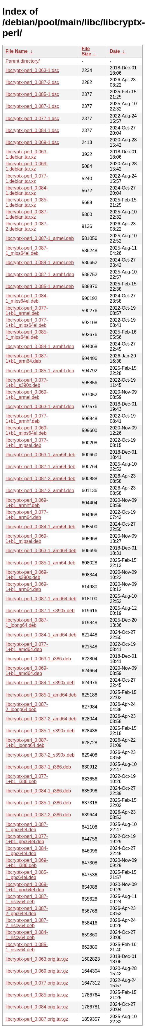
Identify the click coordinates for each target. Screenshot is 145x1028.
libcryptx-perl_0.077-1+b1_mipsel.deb (27, 443)
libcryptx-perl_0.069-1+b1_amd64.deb (27, 671)
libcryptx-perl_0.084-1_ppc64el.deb (27, 851)
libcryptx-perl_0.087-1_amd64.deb (41, 598)
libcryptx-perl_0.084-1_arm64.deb (40, 526)
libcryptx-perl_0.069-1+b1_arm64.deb (27, 587)
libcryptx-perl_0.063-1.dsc (32, 70)
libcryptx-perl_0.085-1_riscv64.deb (27, 947)
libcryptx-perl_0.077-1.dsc (32, 118)
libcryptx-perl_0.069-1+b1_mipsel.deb (27, 539)
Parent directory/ (23, 61)
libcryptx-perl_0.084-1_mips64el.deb (27, 298)
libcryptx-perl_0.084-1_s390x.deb (40, 682)
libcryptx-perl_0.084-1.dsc (32, 130)
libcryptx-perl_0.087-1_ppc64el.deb (27, 827)
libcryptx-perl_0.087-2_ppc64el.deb (27, 911)
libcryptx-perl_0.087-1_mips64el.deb (27, 250)
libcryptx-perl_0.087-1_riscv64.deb (27, 899)
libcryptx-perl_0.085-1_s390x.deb (40, 730)
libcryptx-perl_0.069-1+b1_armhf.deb (27, 503)
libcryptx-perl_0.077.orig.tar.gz (37, 982)
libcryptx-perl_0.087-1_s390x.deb (40, 610)
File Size (86, 51)
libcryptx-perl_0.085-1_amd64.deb (41, 694)
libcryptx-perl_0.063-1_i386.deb (38, 658)
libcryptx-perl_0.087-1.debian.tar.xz (27, 214)
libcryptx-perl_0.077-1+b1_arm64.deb (27, 515)
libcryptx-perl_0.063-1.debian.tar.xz (27, 154)
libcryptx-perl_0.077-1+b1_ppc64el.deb (27, 839)
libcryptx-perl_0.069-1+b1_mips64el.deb (27, 430)
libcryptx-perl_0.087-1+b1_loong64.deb (27, 743)
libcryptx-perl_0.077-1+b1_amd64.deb (27, 647)
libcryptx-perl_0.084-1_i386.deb (38, 790)
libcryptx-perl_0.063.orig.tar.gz (37, 959)
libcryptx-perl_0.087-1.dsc (32, 106)
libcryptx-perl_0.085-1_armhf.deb (40, 370)
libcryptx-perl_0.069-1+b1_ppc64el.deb (27, 887)
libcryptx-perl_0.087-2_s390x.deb (40, 754)
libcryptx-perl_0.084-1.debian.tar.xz (27, 190)
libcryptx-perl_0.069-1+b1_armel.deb (27, 395)
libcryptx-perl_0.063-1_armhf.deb (40, 406)
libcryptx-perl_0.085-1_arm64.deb (40, 562)
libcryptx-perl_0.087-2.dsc (32, 82)
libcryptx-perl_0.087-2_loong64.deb (27, 707)
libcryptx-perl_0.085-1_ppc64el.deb (27, 875)
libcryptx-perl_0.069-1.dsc (32, 142)
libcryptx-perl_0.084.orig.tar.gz (37, 1006)
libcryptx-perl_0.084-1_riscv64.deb (27, 935)
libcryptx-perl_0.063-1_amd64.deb (41, 550)
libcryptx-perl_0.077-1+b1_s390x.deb (27, 383)
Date (115, 51)
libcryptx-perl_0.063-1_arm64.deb (40, 454)
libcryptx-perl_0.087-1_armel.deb (40, 238)
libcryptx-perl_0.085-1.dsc (32, 94)
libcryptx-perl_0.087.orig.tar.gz (37, 1019)
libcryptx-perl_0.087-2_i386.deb (38, 814)
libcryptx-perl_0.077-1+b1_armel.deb (27, 311)
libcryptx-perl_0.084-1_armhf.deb (40, 346)
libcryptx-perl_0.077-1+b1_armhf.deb (27, 418)
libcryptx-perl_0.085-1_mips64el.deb (27, 334)
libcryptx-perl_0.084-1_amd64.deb (41, 634)
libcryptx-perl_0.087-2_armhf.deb (40, 490)
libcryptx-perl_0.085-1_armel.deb (40, 286)
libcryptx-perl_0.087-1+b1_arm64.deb (27, 358)
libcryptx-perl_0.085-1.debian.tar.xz (27, 202)
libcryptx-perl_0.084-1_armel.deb (40, 262)
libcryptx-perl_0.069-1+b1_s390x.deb (27, 575)
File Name (17, 51)
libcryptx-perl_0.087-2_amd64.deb (41, 718)
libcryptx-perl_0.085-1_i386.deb (38, 802)
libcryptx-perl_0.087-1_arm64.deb (40, 466)
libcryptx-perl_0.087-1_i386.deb (38, 766)
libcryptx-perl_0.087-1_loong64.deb (27, 622)
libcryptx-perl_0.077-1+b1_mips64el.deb (27, 322)
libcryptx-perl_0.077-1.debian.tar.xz (27, 178)
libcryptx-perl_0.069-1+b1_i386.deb (27, 863)
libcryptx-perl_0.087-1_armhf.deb (40, 274)
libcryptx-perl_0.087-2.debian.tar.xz (27, 226)
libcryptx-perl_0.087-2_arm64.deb (40, 478)
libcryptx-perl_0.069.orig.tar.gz (37, 971)
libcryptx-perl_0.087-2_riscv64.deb (27, 923)
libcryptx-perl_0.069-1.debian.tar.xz (27, 166)
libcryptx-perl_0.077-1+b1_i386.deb (27, 779)
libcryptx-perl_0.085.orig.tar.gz (37, 994)
